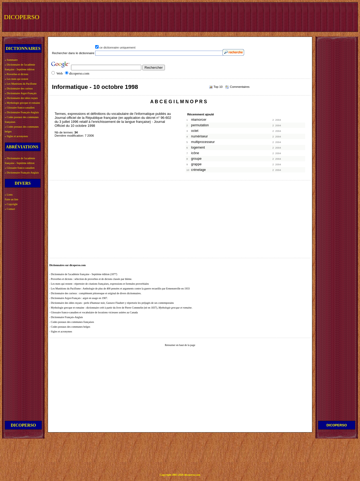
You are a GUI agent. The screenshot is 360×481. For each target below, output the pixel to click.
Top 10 (218, 86)
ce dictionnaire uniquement (117, 47)
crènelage (198, 170)
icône (195, 153)
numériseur (199, 136)
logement (198, 147)
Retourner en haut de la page (180, 345)
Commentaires (239, 86)
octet (194, 131)
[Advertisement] (258, 16)
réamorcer (199, 120)
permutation (200, 125)
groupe (196, 159)
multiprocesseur (203, 142)
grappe (196, 164)
